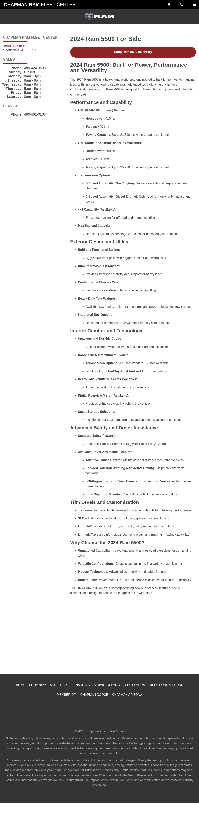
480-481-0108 (35, 115)
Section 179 (135, 700)
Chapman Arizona (127, 710)
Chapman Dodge (94, 710)
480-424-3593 (36, 68)
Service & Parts (108, 700)
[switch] (194, 4)
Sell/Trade (60, 700)
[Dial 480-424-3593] (182, 4)
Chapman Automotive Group (105, 747)
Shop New (39, 700)
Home (22, 700)
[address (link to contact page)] (169, 4)
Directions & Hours (165, 700)
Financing (82, 700)
